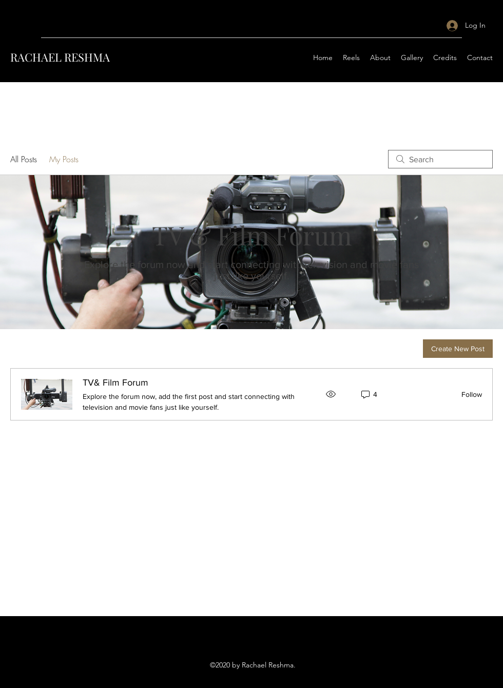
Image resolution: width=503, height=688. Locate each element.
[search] (440, 159)
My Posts (64, 159)
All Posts (23, 159)
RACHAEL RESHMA (60, 57)
